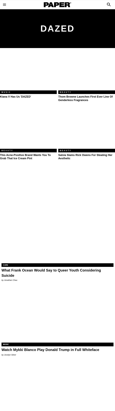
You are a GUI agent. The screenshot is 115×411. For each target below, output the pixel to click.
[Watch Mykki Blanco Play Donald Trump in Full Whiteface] (57, 315)
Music (6, 92)
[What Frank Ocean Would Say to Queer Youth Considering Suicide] (57, 235)
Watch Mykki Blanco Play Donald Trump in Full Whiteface (50, 350)
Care (5, 265)
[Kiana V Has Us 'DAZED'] (28, 71)
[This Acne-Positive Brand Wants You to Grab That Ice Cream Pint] (28, 130)
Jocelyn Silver (10, 355)
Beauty (65, 92)
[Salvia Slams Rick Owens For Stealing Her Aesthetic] (86, 130)
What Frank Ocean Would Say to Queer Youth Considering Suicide (51, 272)
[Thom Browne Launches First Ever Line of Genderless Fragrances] (86, 71)
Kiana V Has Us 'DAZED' (15, 96)
